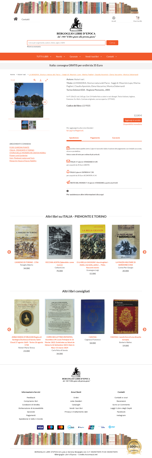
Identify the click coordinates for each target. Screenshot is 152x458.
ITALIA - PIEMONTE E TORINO (22, 150)
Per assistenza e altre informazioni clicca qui (85, 194)
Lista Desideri (76, 401)
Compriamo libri (31, 401)
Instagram (121, 415)
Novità (59, 56)
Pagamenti (31, 415)
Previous (8, 251)
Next (143, 251)
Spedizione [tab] (74, 138)
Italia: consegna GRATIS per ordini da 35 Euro (76, 65)
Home (12, 74)
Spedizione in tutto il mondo (31, 419)
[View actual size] (35, 80)
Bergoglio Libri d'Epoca (66, 454)
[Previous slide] (13, 102)
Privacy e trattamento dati (76, 412)
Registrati (79, 130)
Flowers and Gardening (18, 155)
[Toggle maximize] (47, 80)
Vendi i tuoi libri (92, 56)
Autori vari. (22, 74)
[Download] (41, 80)
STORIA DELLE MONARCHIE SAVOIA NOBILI (28, 153)
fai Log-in (70, 130)
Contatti (26, 19)
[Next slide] (44, 102)
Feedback (31, 398)
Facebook (121, 412)
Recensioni (121, 401)
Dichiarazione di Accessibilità (31, 408)
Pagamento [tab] (95, 138)
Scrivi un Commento (121, 405)
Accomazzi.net (91, 454)
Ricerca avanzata (34, 46)
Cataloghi (76, 405)
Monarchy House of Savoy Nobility (23, 161)
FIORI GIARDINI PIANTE (19, 147)
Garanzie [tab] (116, 138)
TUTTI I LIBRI (42, 56)
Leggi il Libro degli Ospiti (121, 408)
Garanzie (74, 56)
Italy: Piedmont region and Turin (22, 158)
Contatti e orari (121, 398)
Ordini (76, 398)
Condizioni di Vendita (31, 405)
